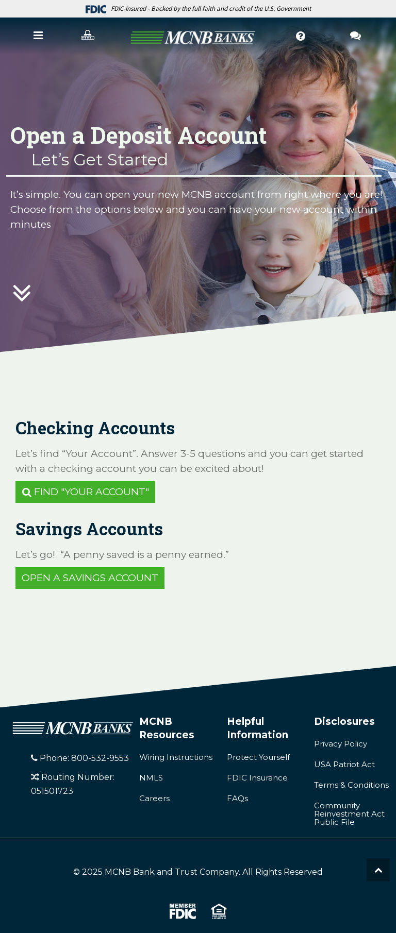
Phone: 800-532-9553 (80, 758)
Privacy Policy (340, 744)
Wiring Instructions (175, 757)
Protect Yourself (258, 757)
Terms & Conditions (351, 785)
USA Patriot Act (344, 764)
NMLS (151, 778)
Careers (154, 798)
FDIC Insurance (257, 778)
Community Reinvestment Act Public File (349, 814)
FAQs (237, 798)
